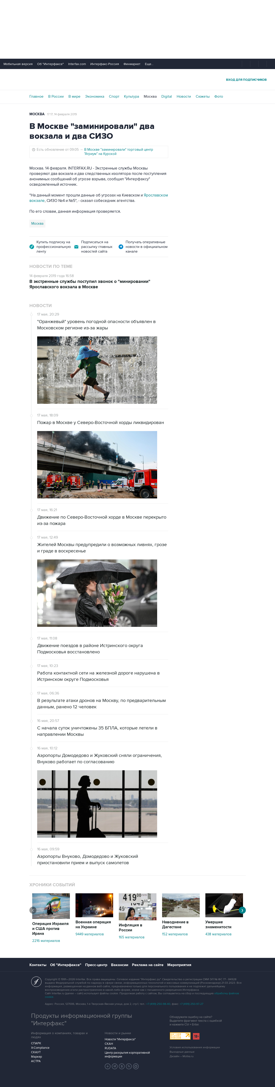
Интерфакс (137, 79)
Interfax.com (77, 64)
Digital (166, 96)
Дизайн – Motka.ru (182, 1056)
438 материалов (218, 934)
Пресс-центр (96, 965)
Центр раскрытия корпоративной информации (127, 1054)
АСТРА (36, 1061)
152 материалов (175, 934)
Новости (184, 96)
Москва (150, 96)
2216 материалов (46, 941)
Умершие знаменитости (218, 924)
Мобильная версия (18, 64)
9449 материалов (90, 934)
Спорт (114, 96)
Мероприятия (179, 965)
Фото (218, 96)
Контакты (37, 965)
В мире (74, 96)
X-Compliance (40, 1048)
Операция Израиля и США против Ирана (50, 928)
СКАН (109, 1044)
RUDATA (110, 1048)
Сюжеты (203, 96)
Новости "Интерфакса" (120, 1039)
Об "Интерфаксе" (50, 64)
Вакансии (119, 965)
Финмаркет (132, 64)
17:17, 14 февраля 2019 (62, 114)
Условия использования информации (195, 1047)
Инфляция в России (130, 928)
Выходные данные (182, 1052)
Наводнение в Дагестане (175, 924)
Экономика (94, 96)
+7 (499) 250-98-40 (158, 1004)
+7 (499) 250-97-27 (191, 1004)
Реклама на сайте (147, 965)
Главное (36, 96)
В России (56, 96)
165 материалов (131, 937)
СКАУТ (36, 1052)
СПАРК (36, 1043)
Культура (131, 96)
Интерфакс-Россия (104, 64)
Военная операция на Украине (93, 924)
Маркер (36, 1057)
